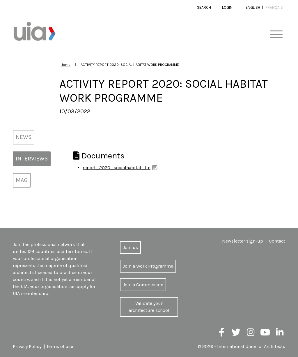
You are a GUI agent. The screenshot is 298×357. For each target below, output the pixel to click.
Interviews (32, 158)
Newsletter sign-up (242, 241)
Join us (130, 247)
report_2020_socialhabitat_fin (116, 167)
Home (65, 64)
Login (227, 7)
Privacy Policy (27, 346)
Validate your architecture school (149, 307)
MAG (22, 180)
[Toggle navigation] (276, 34)
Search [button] (204, 7)
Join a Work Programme (148, 266)
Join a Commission (143, 284)
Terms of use (59, 346)
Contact (277, 241)
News (23, 137)
